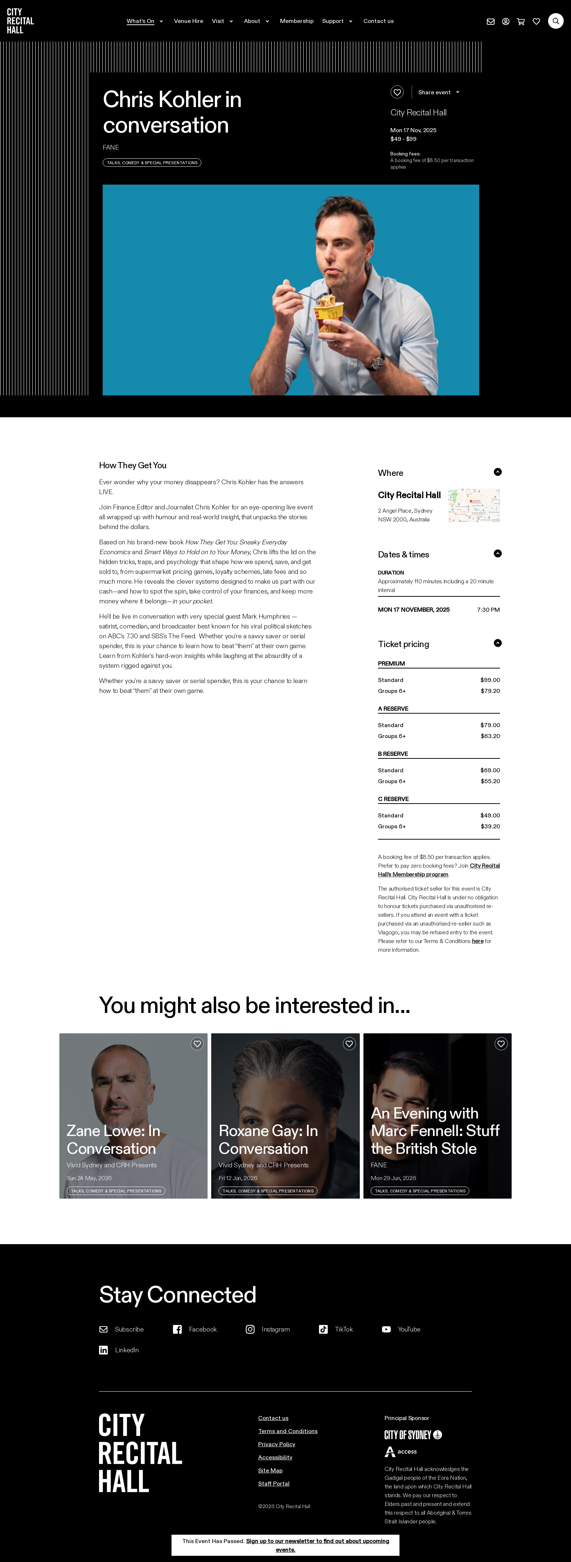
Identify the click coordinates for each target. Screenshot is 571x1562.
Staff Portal (274, 1483)
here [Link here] (478, 940)
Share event (440, 92)
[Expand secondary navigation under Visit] (223, 20)
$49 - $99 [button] (403, 138)
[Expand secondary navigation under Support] (338, 20)
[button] (434, 130)
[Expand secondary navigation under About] (257, 20)
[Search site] (556, 21)
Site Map (270, 1470)
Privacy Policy (276, 1443)
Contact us (273, 1417)
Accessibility (275, 1456)
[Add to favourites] (397, 92)
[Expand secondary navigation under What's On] (146, 20)
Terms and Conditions (288, 1430)
